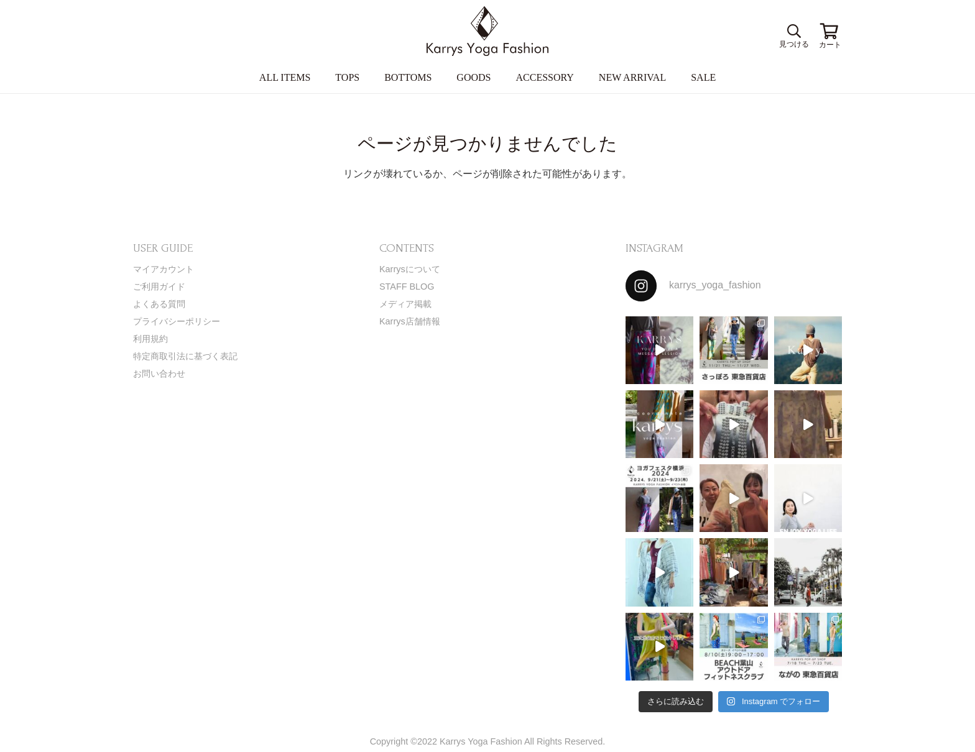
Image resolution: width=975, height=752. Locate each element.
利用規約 (150, 339)
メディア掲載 (405, 304)
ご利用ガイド (159, 286)
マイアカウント (163, 269)
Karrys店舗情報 (409, 321)
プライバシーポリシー (176, 321)
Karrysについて (409, 269)
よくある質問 (159, 304)
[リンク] (487, 31)
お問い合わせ (159, 373)
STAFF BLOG (407, 286)
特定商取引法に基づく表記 (185, 356)
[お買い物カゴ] (829, 31)
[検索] (792, 31)
